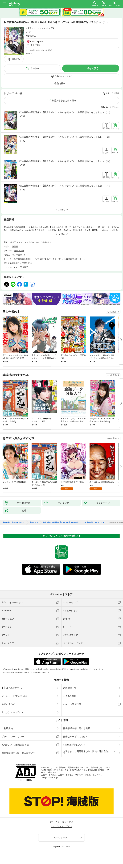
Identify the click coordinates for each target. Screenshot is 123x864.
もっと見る (112, 312)
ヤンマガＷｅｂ (19, 255)
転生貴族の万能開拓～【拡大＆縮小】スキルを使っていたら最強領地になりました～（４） (65, 185)
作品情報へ (60, 83)
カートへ (34, 68)
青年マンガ (19, 251)
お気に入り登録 (112, 93)
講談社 (15, 246)
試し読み (16, 59)
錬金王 (28, 28)
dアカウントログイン (12, 712)
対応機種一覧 (70, 688)
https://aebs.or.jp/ (50, 777)
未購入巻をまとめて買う (64, 100)
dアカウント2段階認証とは (15, 744)
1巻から (104, 107)
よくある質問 (70, 696)
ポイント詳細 (33, 45)
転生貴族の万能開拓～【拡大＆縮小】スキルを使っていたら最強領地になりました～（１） (65, 112)
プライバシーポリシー (13, 736)
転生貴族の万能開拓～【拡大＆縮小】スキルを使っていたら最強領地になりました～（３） (65, 161)
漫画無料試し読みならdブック (13, 522)
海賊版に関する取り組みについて (18, 753)
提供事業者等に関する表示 (76, 728)
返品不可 (29, 53)
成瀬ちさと (47, 242)
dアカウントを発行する (61, 822)
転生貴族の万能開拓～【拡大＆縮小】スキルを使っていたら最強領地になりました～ (50, 259)
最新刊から (114, 107)
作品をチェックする (63, 76)
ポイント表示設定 (72, 704)
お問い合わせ (8, 704)
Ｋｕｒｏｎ (38, 28)
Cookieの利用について (74, 744)
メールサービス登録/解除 (14, 696)
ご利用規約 (7, 728)
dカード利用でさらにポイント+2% (38, 50)
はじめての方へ (12, 688)
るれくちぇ (35, 242)
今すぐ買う (93, 68)
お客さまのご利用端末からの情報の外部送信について (89, 753)
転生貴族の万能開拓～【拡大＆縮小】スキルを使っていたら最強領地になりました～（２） (65, 136)
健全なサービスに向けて (75, 736)
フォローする (52, 28)
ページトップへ (61, 838)
